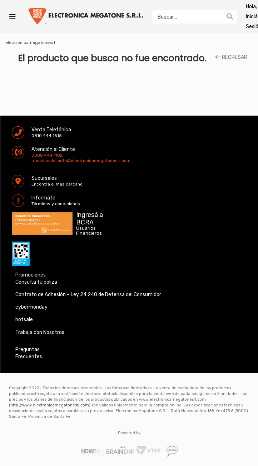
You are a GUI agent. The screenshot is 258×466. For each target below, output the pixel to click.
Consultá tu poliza (36, 282)
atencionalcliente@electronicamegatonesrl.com (37, 160)
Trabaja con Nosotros (39, 332)
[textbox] (187, 17)
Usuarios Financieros (89, 231)
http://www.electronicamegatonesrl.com (49, 405)
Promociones (30, 275)
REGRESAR (231, 57)
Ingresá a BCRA (89, 217)
